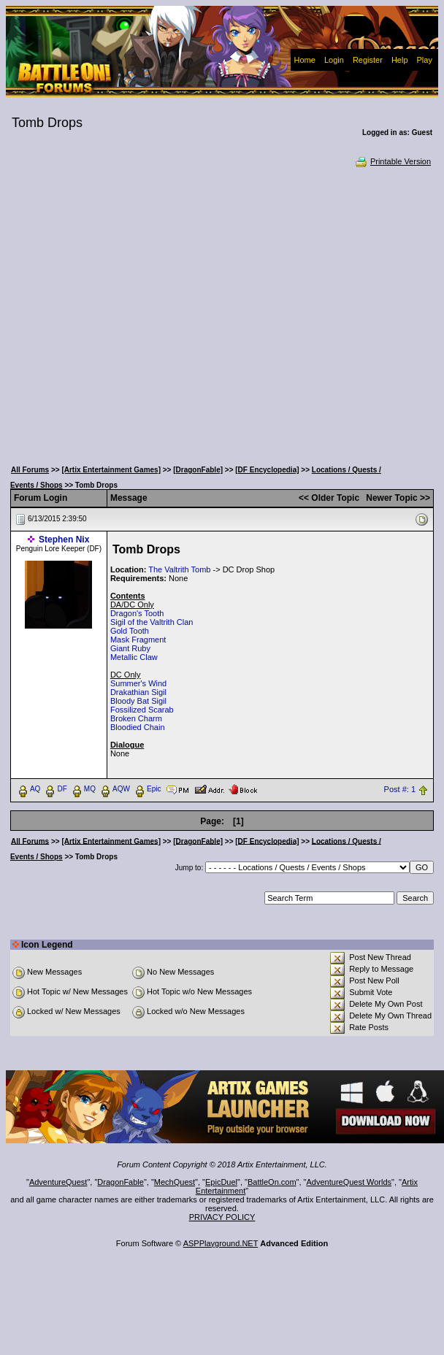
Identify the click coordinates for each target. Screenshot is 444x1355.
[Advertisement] (141, 312)
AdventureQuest (58, 1182)
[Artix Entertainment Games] (111, 470)
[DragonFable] (198, 470)
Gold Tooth (129, 630)
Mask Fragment (138, 639)
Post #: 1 (400, 789)
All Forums (30, 470)
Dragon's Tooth (137, 613)
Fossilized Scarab (142, 709)
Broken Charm (136, 718)
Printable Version (392, 161)
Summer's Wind (138, 683)
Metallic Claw (134, 657)
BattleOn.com (272, 1182)
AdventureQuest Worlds (349, 1182)
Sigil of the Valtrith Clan (152, 622)
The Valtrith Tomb (179, 569)
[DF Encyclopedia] (267, 470)
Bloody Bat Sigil (138, 700)
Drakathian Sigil (138, 692)
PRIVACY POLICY (222, 1217)
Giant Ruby (130, 648)
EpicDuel (221, 1182)
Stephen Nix (64, 539)
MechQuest (174, 1182)
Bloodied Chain (137, 727)
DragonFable (120, 1182)
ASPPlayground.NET (221, 1243)
